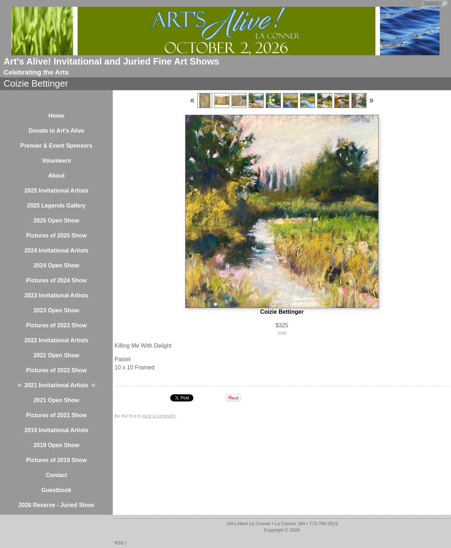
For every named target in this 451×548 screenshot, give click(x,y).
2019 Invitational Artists (56, 430)
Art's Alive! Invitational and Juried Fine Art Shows (111, 61)
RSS (119, 543)
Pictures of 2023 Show (56, 325)
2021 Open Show (56, 400)
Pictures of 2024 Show (56, 280)
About (56, 176)
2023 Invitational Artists (56, 295)
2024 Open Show (56, 265)
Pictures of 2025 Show (56, 235)
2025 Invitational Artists (56, 191)
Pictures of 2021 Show (56, 415)
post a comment (159, 416)
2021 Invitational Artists (56, 385)
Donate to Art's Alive (56, 131)
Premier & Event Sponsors (56, 146)
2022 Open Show (56, 355)
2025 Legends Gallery (56, 206)
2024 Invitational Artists (56, 250)
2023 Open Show (56, 310)
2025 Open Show (56, 220)
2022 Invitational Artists (56, 340)
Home (56, 116)
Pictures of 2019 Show (56, 460)
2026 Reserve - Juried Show (56, 505)
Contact (56, 475)
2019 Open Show (56, 445)
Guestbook (56, 490)
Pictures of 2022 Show (56, 370)
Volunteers (56, 161)
